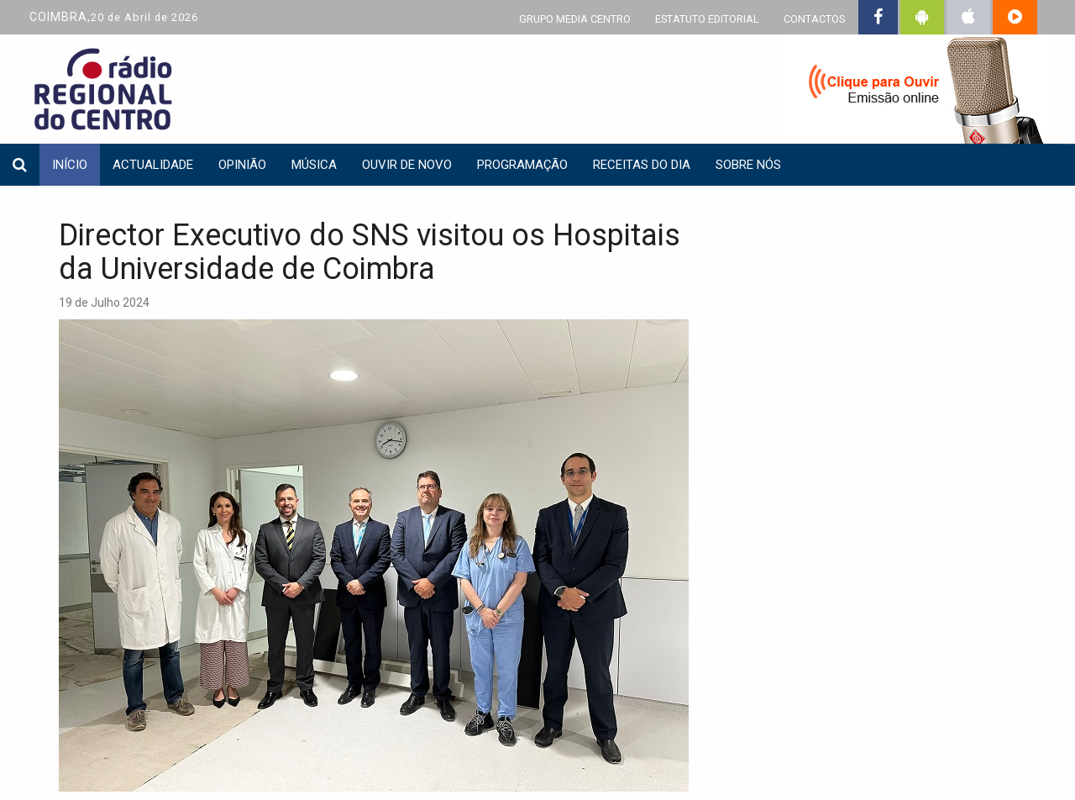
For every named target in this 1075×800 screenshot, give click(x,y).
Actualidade (153, 164)
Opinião (242, 164)
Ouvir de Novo (407, 164)
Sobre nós (748, 164)
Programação (522, 164)
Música (314, 164)
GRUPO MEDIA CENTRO (575, 19)
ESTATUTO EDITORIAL (707, 19)
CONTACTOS (814, 19)
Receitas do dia (641, 164)
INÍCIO (69, 164)
